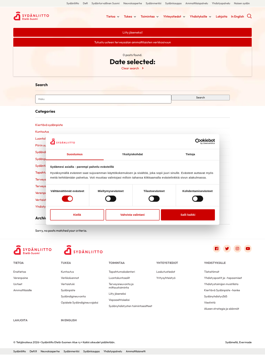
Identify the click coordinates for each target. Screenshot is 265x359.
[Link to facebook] (216, 253)
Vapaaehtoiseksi (119, 304)
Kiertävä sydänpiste (49, 126)
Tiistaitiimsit (211, 276)
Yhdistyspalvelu (221, 3)
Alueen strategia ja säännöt (221, 313)
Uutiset (17, 288)
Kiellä (77, 214)
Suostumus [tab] (75, 154)
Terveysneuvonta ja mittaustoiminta (121, 290)
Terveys (40, 182)
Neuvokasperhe (132, 3)
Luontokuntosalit (119, 282)
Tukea (128, 16)
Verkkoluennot (70, 282)
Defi (85, 3)
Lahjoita (221, 16)
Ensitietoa (19, 276)
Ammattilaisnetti (136, 355)
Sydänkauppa (173, 3)
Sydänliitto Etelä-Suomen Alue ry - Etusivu (44, 16)
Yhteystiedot (172, 16)
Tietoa (110, 16)
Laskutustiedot (165, 276)
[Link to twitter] (227, 253)
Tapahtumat (43, 175)
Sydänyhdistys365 (215, 300)
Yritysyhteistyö (165, 282)
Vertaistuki (42, 203)
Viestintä (209, 307)
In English (237, 16)
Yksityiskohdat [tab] (132, 154)
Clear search (130, 68)
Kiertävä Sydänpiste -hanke (222, 294)
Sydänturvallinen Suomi (105, 3)
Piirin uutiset (43, 147)
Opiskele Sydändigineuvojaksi (79, 307)
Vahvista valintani (132, 214)
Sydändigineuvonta (73, 300)
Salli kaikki (188, 214)
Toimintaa (148, 16)
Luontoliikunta (45, 140)
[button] (249, 17)
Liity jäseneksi (117, 298)
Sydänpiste (68, 294)
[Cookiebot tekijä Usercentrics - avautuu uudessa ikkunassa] (198, 141)
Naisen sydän (242, 3)
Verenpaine (20, 282)
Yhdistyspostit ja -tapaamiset (223, 282)
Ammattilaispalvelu (196, 3)
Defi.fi (33, 355)
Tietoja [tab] (190, 154)
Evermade (245, 346)
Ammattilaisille (22, 294)
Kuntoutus (42, 133)
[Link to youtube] (248, 253)
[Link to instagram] (237, 253)
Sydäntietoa (43, 168)
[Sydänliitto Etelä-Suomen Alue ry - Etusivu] (32, 254)
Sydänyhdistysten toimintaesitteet (130, 310)
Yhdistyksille (198, 16)
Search (200, 98)
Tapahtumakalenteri (122, 276)
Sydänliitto (72, 3)
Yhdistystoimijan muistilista (221, 288)
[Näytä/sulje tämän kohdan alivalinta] (118, 17)
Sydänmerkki (153, 3)
